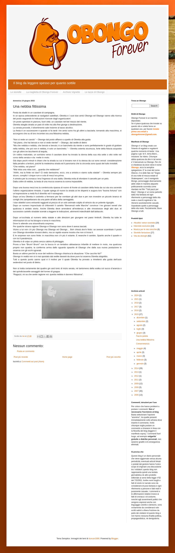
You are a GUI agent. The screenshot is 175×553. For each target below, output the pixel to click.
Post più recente (21, 357)
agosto (140, 325)
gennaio (140, 364)
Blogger (114, 538)
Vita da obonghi (140, 236)
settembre (141, 321)
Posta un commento (25, 351)
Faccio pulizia (142, 336)
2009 (136, 383)
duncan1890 (94, 538)
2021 (136, 299)
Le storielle (15, 92)
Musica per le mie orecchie (145, 229)
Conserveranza (142, 344)
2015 (136, 314)
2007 (136, 391)
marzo (140, 356)
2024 (136, 295)
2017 (136, 307)
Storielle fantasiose (142, 233)
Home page (67, 357)
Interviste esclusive (142, 226)
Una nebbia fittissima (145, 340)
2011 (136, 380)
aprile (139, 352)
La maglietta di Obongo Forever (42, 92)
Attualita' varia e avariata (144, 223)
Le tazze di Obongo (94, 92)
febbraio (140, 360)
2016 (136, 310)
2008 (136, 387)
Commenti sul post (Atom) (33, 361)
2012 (136, 376)
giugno (140, 333)
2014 (136, 368)
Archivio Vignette (71, 92)
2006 (136, 395)
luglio (139, 329)
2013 (136, 372)
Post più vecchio (114, 357)
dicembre (141, 317)
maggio (140, 348)
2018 (136, 303)
